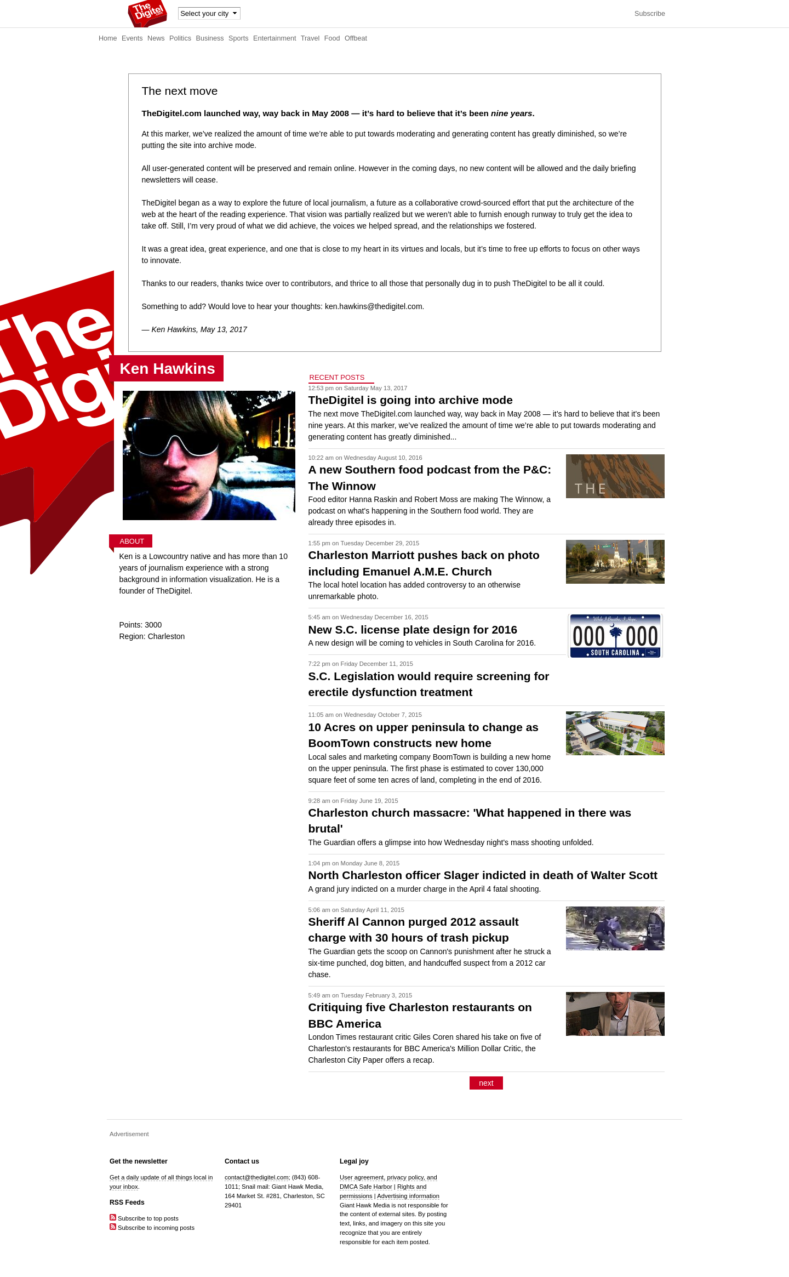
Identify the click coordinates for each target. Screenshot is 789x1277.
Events (132, 38)
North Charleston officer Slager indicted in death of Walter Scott (483, 875)
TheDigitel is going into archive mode (410, 400)
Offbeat (356, 38)
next (486, 1083)
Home (108, 38)
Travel (310, 38)
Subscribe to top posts (144, 1218)
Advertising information (408, 1196)
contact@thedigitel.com (256, 1177)
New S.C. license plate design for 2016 (413, 629)
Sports (238, 38)
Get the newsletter (139, 1161)
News (156, 38)
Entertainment (274, 38)
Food (332, 38)
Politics (180, 38)
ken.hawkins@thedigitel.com (373, 306)
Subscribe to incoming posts (152, 1227)
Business (210, 38)
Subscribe (649, 14)
